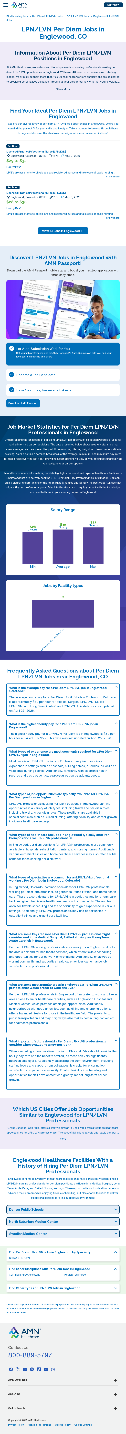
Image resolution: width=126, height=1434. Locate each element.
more (63, 1138)
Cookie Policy (63, 1425)
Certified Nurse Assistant (24, 1274)
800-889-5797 (30, 1355)
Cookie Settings (83, 1425)
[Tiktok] (39, 1369)
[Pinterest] (32, 1369)
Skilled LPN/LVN (19, 1258)
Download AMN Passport (23, 403)
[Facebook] (11, 1369)
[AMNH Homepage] (20, 5)
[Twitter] (18, 1369)
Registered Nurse (75, 1274)
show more (113, 176)
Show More (63, 89)
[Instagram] (53, 1369)
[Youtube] (46, 1369)
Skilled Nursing (55, 816)
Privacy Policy (16, 1425)
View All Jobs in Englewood (63, 230)
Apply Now (113, 5)
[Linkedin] (25, 1369)
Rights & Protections (39, 1425)
